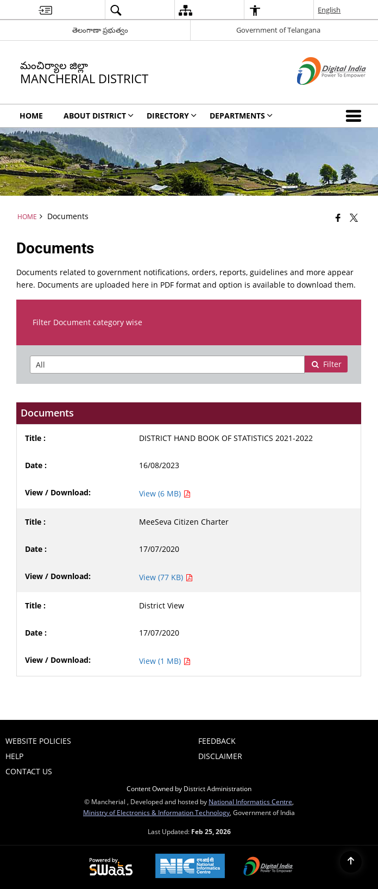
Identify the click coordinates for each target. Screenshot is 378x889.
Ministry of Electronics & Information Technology (156, 812)
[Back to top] (351, 862)
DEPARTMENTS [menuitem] (241, 115)
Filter (326, 364)
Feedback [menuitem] (217, 741)
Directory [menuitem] (172, 115)
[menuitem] (45, 10)
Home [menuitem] (31, 115)
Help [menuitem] (14, 756)
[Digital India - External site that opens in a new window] (318, 94)
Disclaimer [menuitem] (220, 756)
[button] (356, 115)
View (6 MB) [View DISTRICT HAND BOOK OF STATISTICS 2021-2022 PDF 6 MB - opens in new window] (165, 493)
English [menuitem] (329, 10)
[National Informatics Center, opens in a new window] (190, 867)
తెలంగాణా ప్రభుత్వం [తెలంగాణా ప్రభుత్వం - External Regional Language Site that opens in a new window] (100, 30)
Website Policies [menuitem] (38, 741)
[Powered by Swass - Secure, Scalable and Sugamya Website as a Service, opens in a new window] (111, 867)
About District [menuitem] (99, 115)
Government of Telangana (278, 30)
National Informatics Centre (250, 801)
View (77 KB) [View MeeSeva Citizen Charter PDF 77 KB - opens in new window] (166, 577)
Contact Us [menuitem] (28, 771)
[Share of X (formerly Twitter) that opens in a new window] (354, 217)
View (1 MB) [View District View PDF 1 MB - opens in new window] (165, 661)
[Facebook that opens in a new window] (338, 217)
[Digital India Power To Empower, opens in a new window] (268, 867)
